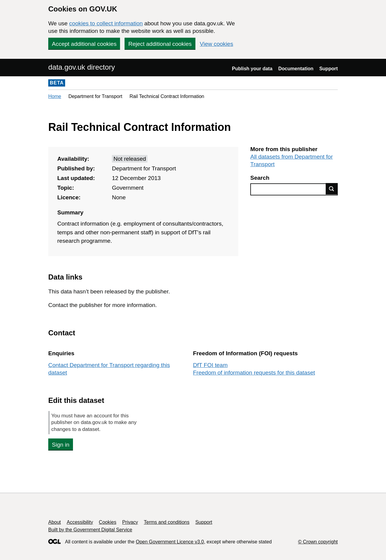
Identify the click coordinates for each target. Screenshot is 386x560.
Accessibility (80, 522)
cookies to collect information (106, 23)
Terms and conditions (166, 522)
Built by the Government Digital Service (90, 529)
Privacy (130, 522)
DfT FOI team (210, 365)
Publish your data (252, 68)
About (54, 522)
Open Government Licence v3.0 (170, 541)
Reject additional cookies (159, 44)
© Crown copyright (318, 541)
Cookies (107, 522)
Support (328, 68)
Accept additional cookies (84, 44)
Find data (332, 189)
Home (54, 96)
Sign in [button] (60, 444)
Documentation (295, 68)
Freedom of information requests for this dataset (254, 372)
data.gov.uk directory (81, 67)
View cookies (216, 44)
